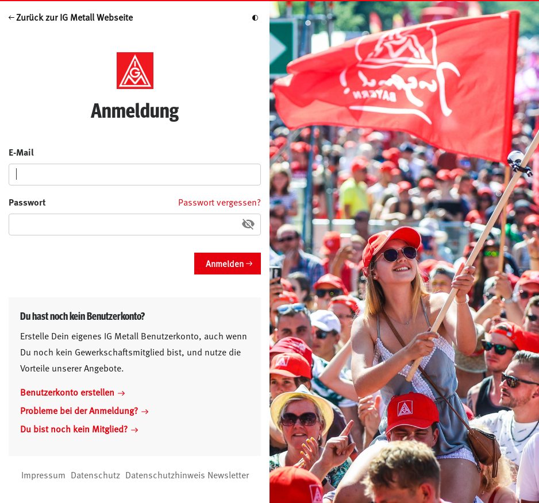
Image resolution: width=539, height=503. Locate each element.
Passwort (27, 201)
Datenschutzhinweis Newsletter (187, 474)
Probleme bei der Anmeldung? (84, 410)
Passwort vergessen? (219, 201)
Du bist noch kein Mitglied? (79, 428)
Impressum (43, 474)
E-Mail (21, 151)
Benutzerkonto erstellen (72, 391)
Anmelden (225, 263)
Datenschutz (95, 474)
